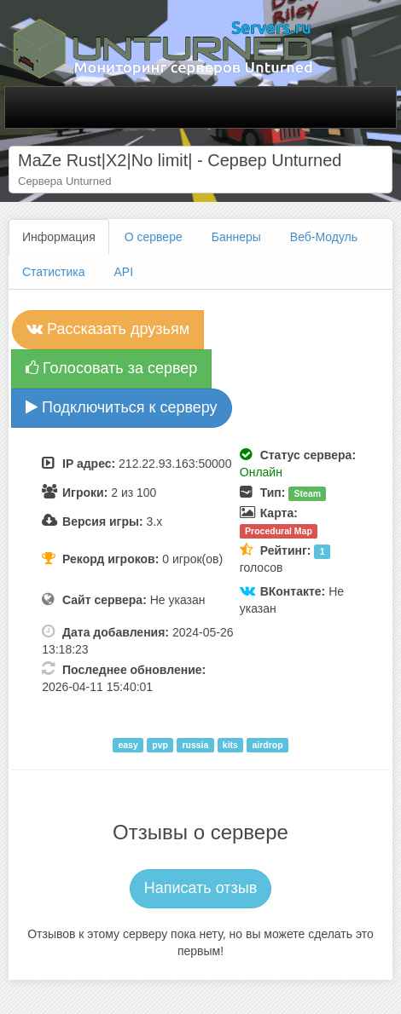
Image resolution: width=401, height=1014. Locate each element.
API (124, 272)
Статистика (53, 272)
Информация (59, 237)
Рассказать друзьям (107, 328)
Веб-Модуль (323, 237)
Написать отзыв (201, 887)
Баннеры (236, 237)
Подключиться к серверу (122, 407)
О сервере (154, 237)
